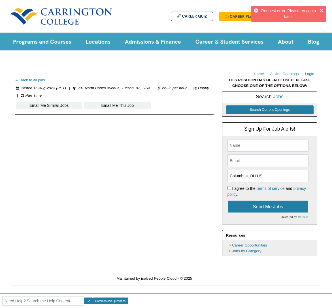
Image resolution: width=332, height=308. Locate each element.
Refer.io (303, 217)
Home (259, 74)
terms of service (271, 188)
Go (88, 301)
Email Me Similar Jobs (49, 105)
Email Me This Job (117, 105)
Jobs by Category (246, 251)
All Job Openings (284, 74)
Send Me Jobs (268, 206)
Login (309, 74)
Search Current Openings (270, 110)
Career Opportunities (249, 245)
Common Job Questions (110, 301)
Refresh (209, 278)
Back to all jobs (30, 80)
